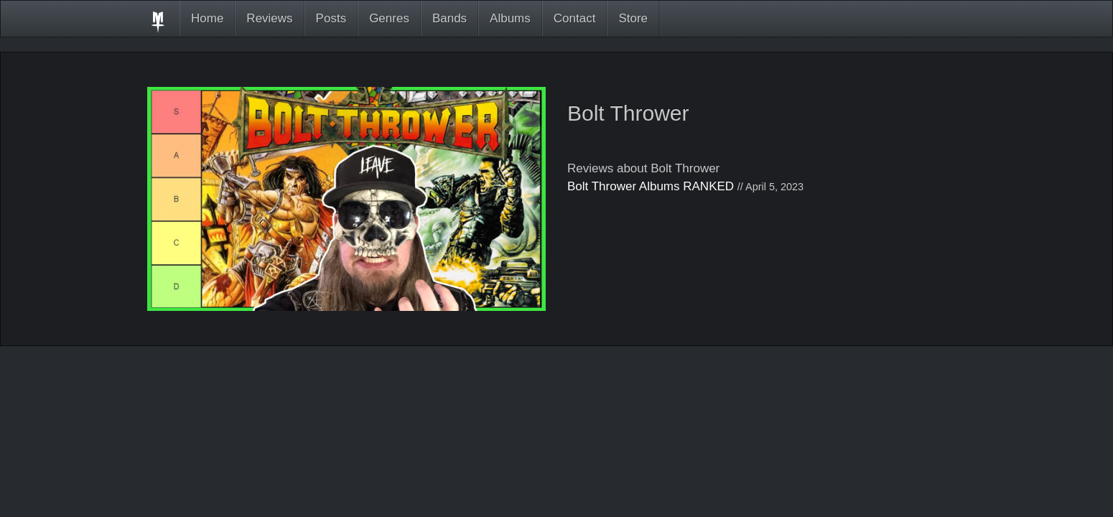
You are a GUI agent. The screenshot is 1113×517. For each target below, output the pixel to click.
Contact (575, 18)
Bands (449, 18)
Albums (510, 18)
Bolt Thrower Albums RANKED (650, 186)
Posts (331, 18)
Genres (389, 18)
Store (633, 18)
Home (207, 18)
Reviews (269, 18)
